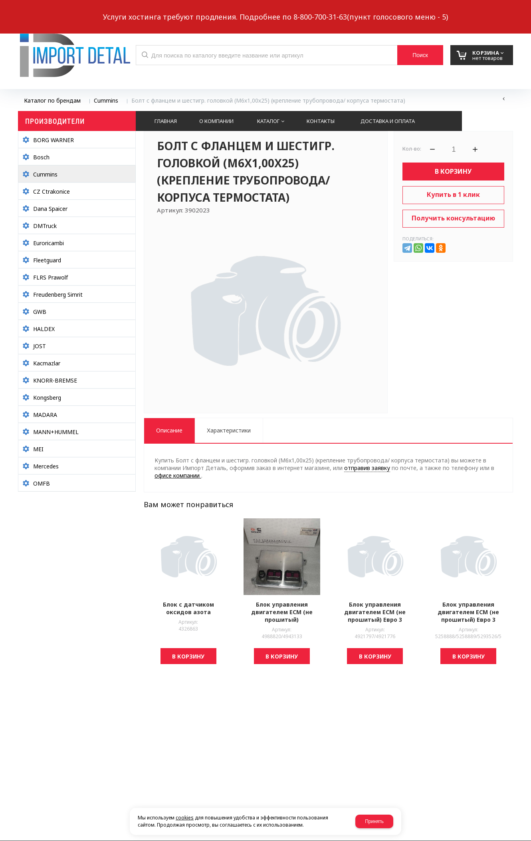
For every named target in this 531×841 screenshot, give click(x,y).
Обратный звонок (105, 11)
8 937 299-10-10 (341, 10)
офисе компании (178, 475)
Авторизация (500, 11)
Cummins (106, 100)
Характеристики (229, 430)
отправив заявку (367, 468)
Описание (169, 430)
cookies (185, 817)
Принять (374, 821)
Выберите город (163, 11)
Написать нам (46, 11)
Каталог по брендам (52, 100)
